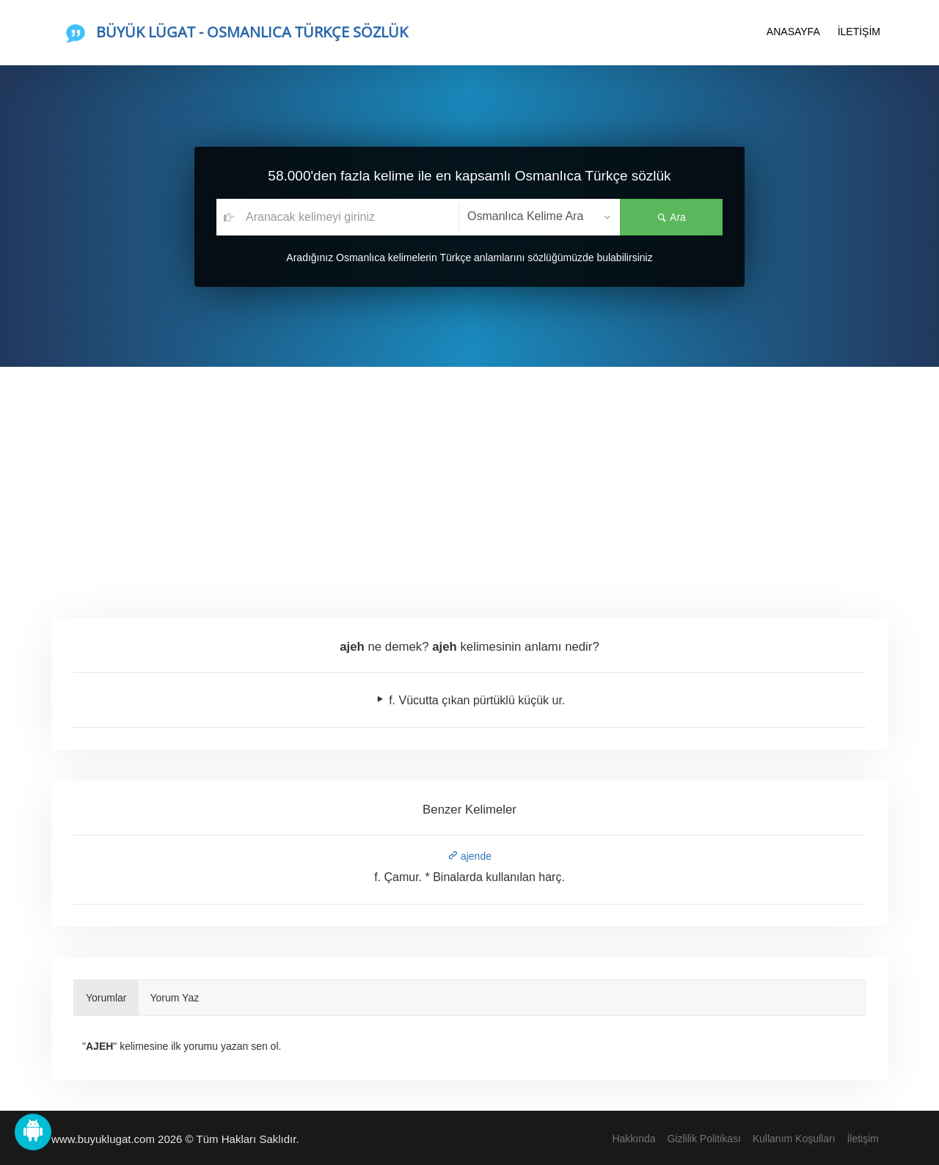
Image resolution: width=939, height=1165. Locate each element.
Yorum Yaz (175, 998)
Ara (671, 217)
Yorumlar (106, 998)
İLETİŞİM (859, 31)
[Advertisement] (469, 477)
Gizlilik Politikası (703, 1138)
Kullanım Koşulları (794, 1138)
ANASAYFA (793, 31)
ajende (469, 856)
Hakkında (633, 1138)
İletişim (863, 1138)
